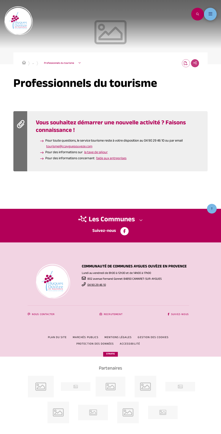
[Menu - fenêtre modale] (210, 14)
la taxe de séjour (96, 153)
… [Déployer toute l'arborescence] (33, 64)
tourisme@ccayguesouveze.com (69, 147)
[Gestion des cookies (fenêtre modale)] (153, 338)
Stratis (110, 354)
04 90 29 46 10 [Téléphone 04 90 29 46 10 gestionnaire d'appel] (96, 285)
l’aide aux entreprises (111, 159)
